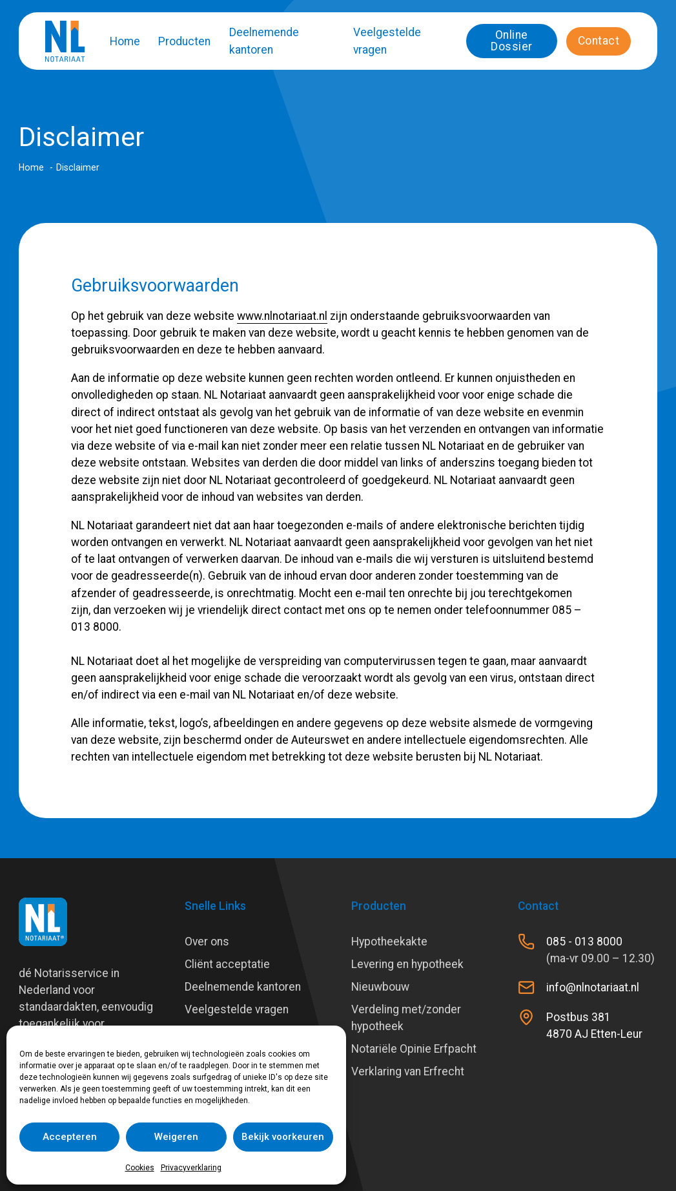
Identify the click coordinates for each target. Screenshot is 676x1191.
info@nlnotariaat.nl (592, 987)
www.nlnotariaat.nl (282, 316)
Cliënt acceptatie (227, 964)
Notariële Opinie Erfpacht (413, 1048)
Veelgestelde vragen (387, 41)
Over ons (207, 941)
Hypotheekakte (389, 941)
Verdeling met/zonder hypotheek (406, 1018)
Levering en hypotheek (407, 964)
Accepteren (70, 1137)
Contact (599, 40)
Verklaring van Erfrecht (407, 1071)
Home (125, 41)
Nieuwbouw (380, 986)
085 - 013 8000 (584, 941)
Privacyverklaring (191, 1167)
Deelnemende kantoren (264, 41)
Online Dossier (512, 40)
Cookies (139, 1167)
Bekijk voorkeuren (282, 1137)
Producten (184, 41)
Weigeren (176, 1137)
